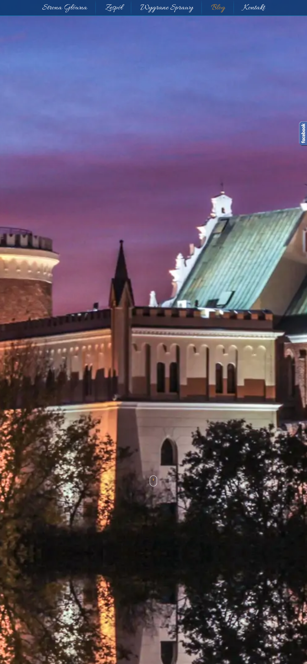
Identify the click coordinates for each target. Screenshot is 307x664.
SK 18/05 (69, 593)
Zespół (114, 8)
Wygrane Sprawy (167, 8)
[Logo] (132, 340)
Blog (218, 8)
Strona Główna (64, 8)
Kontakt (254, 8)
